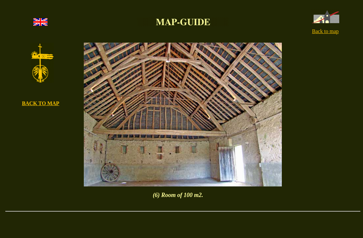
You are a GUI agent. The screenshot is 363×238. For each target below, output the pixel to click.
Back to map (325, 31)
